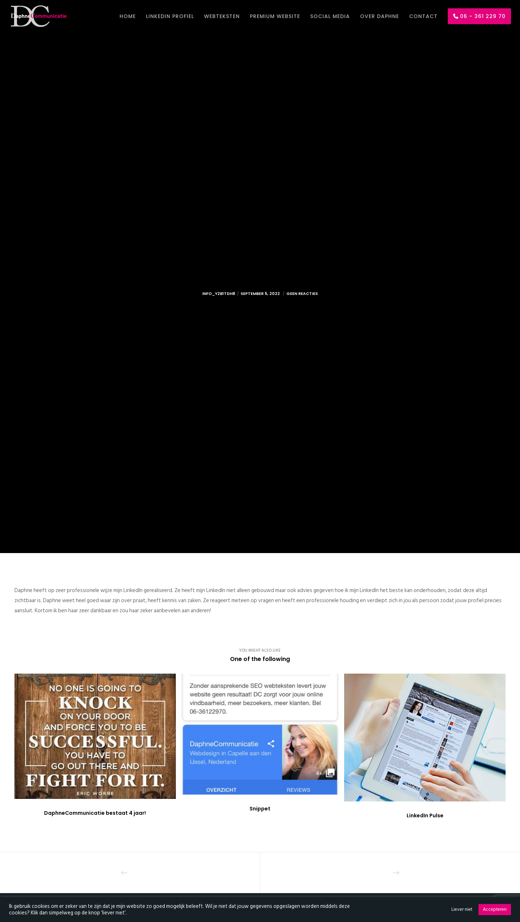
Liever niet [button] (461, 909)
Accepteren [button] (495, 909)
